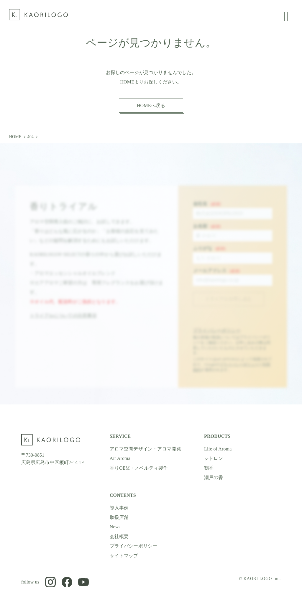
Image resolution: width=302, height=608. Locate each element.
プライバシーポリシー (217, 334)
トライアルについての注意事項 (63, 319)
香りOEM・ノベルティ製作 (139, 468)
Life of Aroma (218, 448)
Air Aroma (120, 458)
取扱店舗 (119, 517)
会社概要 (119, 536)
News (115, 526)
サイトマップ (124, 555)
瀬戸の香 (213, 477)
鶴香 (209, 468)
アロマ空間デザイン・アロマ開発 (145, 448)
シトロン (213, 458)
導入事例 (119, 507)
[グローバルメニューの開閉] (285, 16)
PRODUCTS (217, 436)
